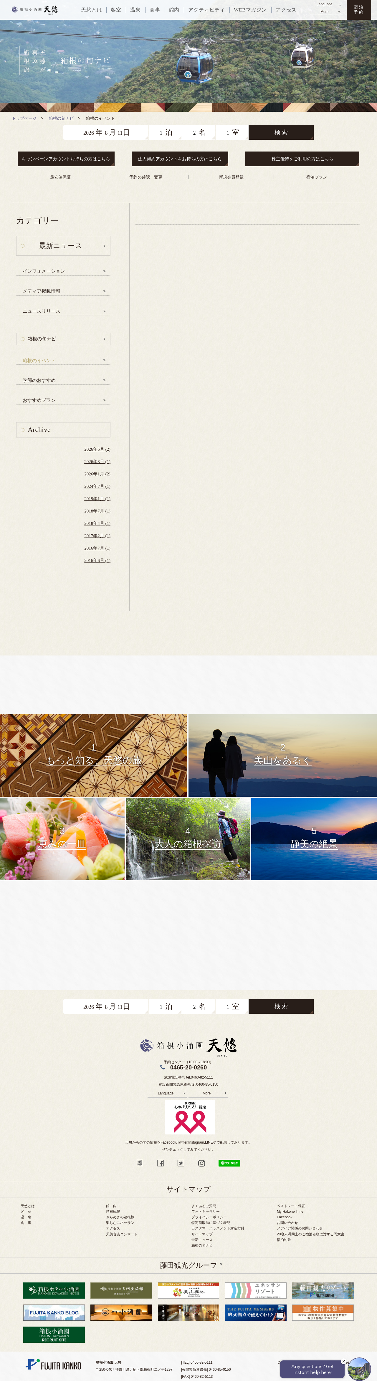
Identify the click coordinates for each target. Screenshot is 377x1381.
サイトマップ (202, 1234)
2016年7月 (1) (97, 548)
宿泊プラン (316, 177)
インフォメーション (44, 271)
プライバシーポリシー (209, 1217)
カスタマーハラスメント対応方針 (217, 1228)
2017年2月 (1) (97, 535)
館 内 (111, 1206)
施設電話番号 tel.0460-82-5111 (188, 1077)
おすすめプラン (39, 400)
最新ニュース (202, 1240)
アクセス (113, 1228)
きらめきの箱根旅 (120, 1217)
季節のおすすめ (39, 380)
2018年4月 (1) (97, 523)
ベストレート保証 (291, 1206)
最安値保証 (60, 177)
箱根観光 (113, 1211)
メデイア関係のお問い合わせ (300, 1228)
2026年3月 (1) (97, 461)
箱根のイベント (39, 360)
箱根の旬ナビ (42, 338)
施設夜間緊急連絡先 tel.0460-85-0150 (188, 1084)
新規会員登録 (231, 177)
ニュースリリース (41, 311)
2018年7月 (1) (97, 511)
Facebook (284, 1217)
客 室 (26, 1211)
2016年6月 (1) (97, 560)
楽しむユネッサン (120, 1223)
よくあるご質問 (203, 1206)
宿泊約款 (284, 1240)
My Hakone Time (290, 1211)
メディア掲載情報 (41, 291)
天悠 (35, 10)
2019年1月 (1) (97, 498)
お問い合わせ (287, 1223)
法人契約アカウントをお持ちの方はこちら (180, 158)
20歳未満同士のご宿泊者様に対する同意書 (310, 1234)
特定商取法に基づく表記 (210, 1223)
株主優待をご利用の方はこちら (302, 158)
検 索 (281, 132)
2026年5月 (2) (97, 449)
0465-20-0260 (188, 1067)
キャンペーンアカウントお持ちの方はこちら (66, 158)
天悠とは (28, 1206)
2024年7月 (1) (97, 486)
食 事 (26, 1223)
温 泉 (26, 1217)
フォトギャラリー (205, 1211)
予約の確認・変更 (145, 177)
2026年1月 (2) (97, 474)
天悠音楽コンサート (122, 1234)
